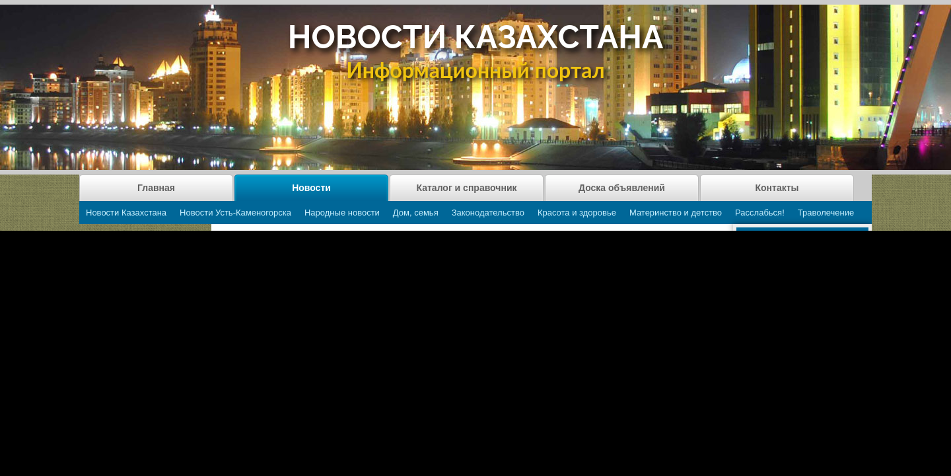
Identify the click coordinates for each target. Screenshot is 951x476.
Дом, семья (416, 213)
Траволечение (826, 213)
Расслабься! (760, 213)
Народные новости (342, 213)
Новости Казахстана (126, 213)
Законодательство (488, 213)
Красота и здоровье (577, 213)
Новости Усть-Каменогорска (235, 213)
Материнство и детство (675, 213)
